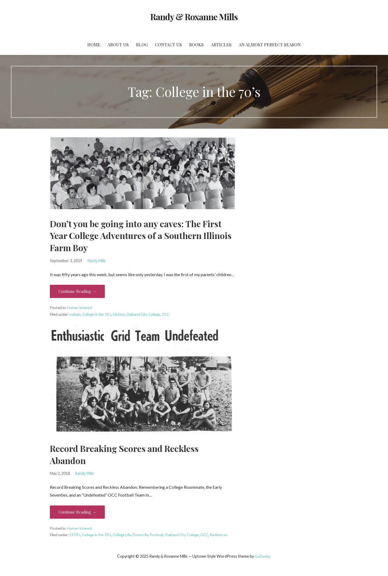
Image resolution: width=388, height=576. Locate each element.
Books (196, 44)
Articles (221, 44)
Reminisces (218, 535)
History (119, 314)
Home (93, 44)
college (75, 314)
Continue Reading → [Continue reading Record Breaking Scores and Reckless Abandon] (77, 512)
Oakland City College (143, 314)
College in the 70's (96, 314)
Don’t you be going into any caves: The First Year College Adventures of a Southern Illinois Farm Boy (140, 236)
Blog (142, 44)
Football (156, 535)
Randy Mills (96, 260)
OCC (165, 314)
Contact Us (168, 44)
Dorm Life (140, 535)
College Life (122, 535)
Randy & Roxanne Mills (194, 16)
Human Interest (79, 307)
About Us (118, 44)
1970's (74, 535)
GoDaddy (263, 556)
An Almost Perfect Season (270, 44)
